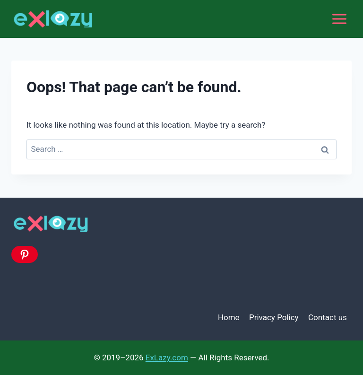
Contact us (327, 317)
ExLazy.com (167, 357)
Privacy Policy (274, 317)
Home (229, 317)
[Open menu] (339, 19)
